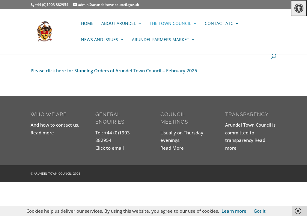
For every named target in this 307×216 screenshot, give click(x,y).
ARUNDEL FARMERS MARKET (160, 40)
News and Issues (99, 40)
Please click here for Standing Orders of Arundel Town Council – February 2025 (114, 71)
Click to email (109, 148)
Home (87, 23)
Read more (42, 133)
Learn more (234, 211)
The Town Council (170, 23)
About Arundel (118, 23)
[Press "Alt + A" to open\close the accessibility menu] (299, 8)
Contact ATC (219, 23)
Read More (172, 148)
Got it (260, 211)
